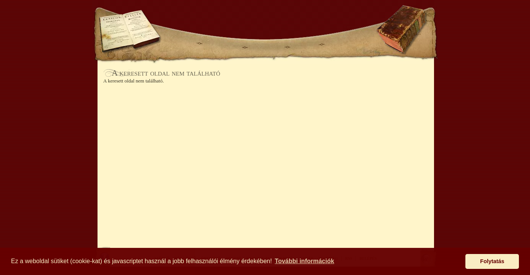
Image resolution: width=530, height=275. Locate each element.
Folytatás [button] (492, 261)
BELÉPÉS (321, 18)
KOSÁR (211, 18)
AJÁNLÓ (181, 44)
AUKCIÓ (304, 44)
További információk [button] (304, 261)
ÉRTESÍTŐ (265, 44)
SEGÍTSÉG (354, 18)
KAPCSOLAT (345, 44)
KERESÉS (178, 18)
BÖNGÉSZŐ (222, 44)
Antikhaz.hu (266, 21)
